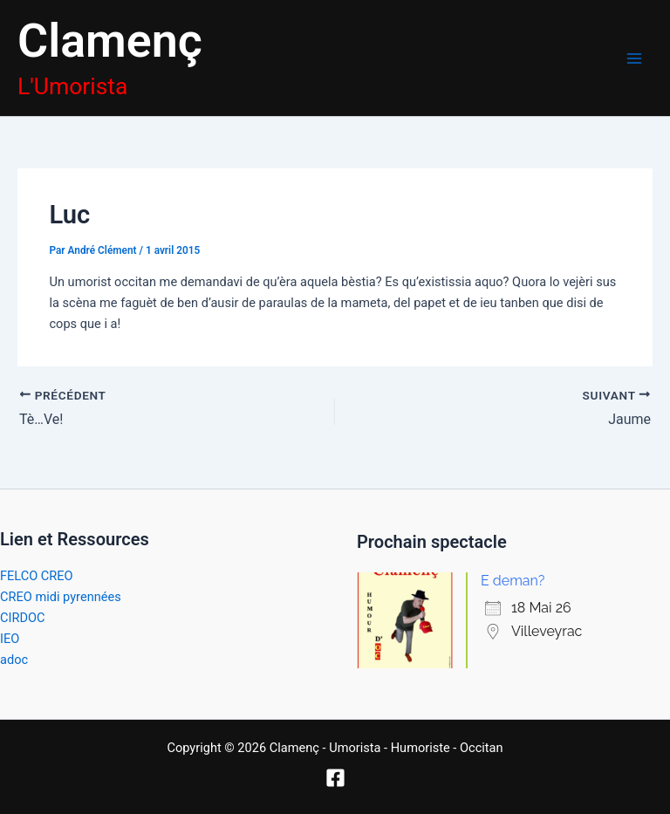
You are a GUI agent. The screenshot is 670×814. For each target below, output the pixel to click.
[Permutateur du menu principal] (634, 58)
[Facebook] (335, 778)
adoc (14, 659)
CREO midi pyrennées (60, 597)
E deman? (512, 580)
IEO (9, 638)
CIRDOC (22, 618)
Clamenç (109, 40)
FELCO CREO (36, 576)
